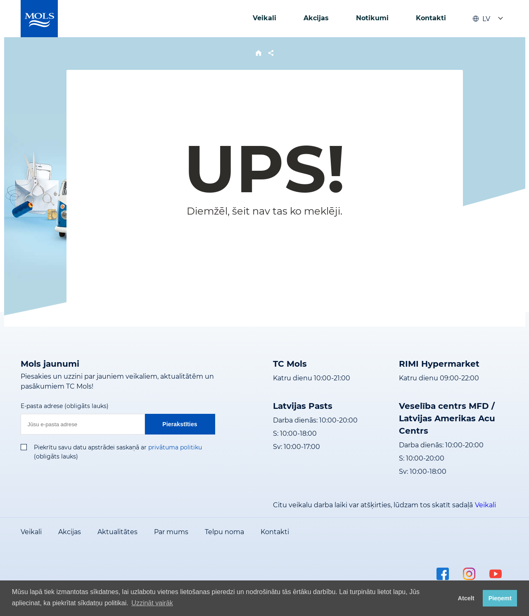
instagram (469, 574)
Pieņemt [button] (500, 598)
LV (481, 19)
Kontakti (431, 18)
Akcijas (316, 18)
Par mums (171, 532)
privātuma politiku (175, 447)
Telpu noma (224, 532)
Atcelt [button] (466, 598)
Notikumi (372, 18)
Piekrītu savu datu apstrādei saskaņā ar (90, 447)
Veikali (264, 18)
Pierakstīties (179, 424)
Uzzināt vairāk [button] (152, 602)
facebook (442, 574)
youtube (495, 573)
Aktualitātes (117, 532)
